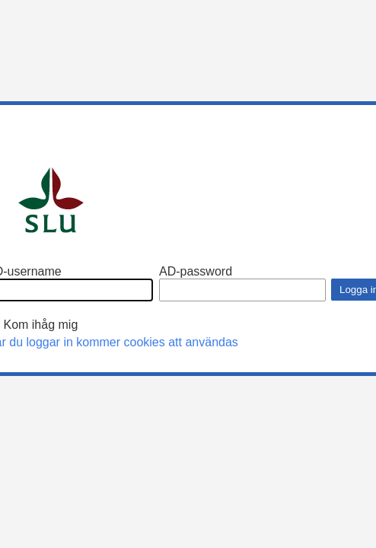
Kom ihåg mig (40, 324)
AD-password (195, 271)
